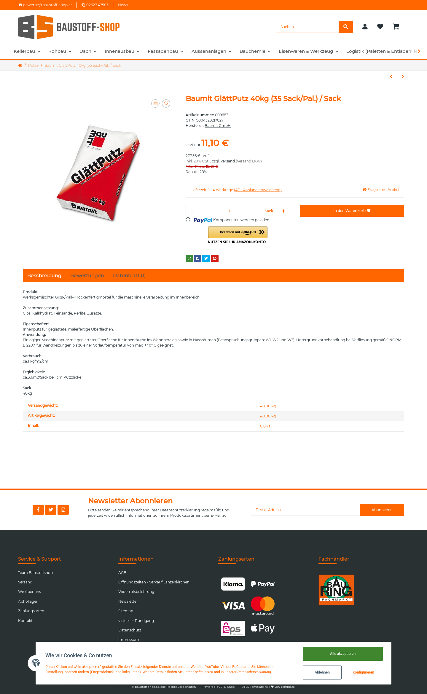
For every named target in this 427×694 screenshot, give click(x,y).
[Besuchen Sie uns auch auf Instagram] (63, 510)
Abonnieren (382, 510)
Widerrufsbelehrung (136, 591)
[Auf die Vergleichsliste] (155, 103)
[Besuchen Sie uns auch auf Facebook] (38, 510)
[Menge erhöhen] (283, 211)
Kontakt (25, 620)
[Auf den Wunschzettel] (166, 103)
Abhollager (28, 601)
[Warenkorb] (398, 27)
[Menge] (229, 211)
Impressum (128, 639)
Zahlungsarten (31, 611)
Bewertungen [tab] (87, 275)
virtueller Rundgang (136, 620)
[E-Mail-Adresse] (305, 510)
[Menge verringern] (192, 211)
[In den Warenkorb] (352, 211)
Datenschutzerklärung (180, 510)
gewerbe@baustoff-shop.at (45, 5)
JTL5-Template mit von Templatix (268, 686)
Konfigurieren (363, 672)
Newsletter (128, 601)
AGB (122, 572)
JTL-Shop (228, 686)
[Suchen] (307, 27)
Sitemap (125, 611)
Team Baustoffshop (35, 572)
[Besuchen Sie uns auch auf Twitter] (50, 510)
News (123, 5)
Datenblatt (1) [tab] (129, 275)
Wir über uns (29, 591)
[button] (365, 27)
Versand (228, 161)
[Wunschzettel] (380, 27)
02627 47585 (95, 5)
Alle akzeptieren (343, 654)
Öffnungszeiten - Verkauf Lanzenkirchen (153, 582)
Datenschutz (129, 630)
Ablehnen (322, 672)
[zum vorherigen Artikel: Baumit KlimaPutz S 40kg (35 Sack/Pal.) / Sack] (391, 76)
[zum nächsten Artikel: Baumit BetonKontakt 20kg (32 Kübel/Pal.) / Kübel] (403, 76)
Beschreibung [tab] (44, 275)
